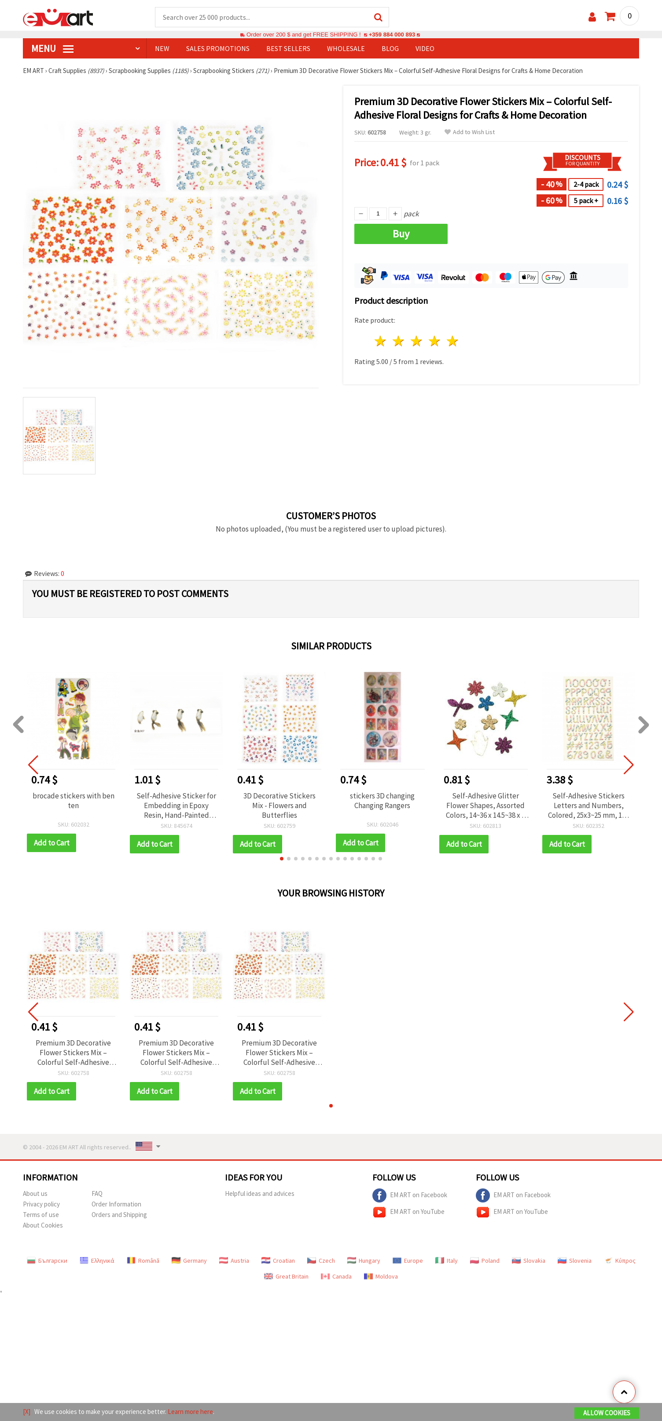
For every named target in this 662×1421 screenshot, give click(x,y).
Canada (336, 1276)
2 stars (399, 341)
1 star (381, 341)
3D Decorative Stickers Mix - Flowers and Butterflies (279, 805)
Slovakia (528, 1261)
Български (47, 1261)
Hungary (363, 1261)
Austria (234, 1261)
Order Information (116, 1204)
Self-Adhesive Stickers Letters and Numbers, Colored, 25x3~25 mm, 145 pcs (588, 805)
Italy (446, 1261)
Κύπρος (620, 1261)
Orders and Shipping (119, 1215)
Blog (390, 48)
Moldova (381, 1276)
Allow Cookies (606, 1413)
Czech (321, 1261)
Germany (189, 1261)
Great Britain (286, 1276)
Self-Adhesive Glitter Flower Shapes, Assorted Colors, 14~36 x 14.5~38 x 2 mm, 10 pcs (485, 805)
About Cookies (43, 1225)
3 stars (417, 341)
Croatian (278, 1261)
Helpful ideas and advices (259, 1194)
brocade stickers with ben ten (73, 801)
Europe (408, 1261)
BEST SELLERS (288, 48)
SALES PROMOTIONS (218, 48)
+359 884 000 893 (391, 35)
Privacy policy (41, 1204)
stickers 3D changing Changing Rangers (382, 801)
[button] (281, 859)
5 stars (453, 341)
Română (143, 1261)
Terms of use (41, 1215)
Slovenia (575, 1261)
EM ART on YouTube (408, 1213)
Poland (485, 1261)
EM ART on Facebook (409, 1196)
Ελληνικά (97, 1261)
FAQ (97, 1194)
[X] (26, 1411)
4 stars (435, 341)
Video (425, 48)
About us (35, 1194)
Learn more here (190, 1411)
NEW (162, 48)
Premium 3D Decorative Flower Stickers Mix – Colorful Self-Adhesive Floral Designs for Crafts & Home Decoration (73, 1053)
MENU (52, 49)
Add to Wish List (470, 132)
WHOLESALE (346, 48)
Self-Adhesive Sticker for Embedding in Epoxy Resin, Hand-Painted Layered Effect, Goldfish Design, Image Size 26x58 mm (176, 805)
